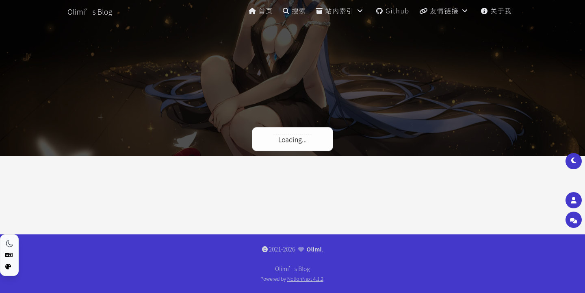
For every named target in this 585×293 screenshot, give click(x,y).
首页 (261, 10)
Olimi (314, 249)
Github (392, 10)
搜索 (294, 10)
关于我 (496, 10)
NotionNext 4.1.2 (305, 278)
